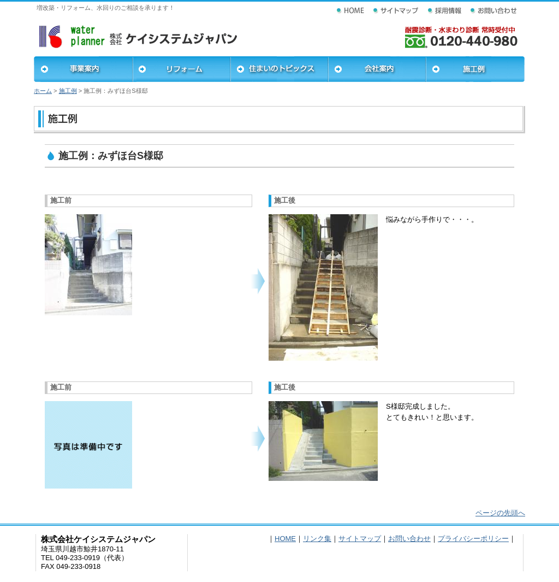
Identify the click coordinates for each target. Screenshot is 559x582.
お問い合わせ (409, 538)
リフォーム (181, 69)
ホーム (43, 90)
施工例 (475, 69)
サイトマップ (359, 538)
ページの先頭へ (500, 513)
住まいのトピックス (279, 69)
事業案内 (83, 69)
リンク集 (317, 538)
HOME (285, 538)
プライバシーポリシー (473, 538)
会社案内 (377, 69)
